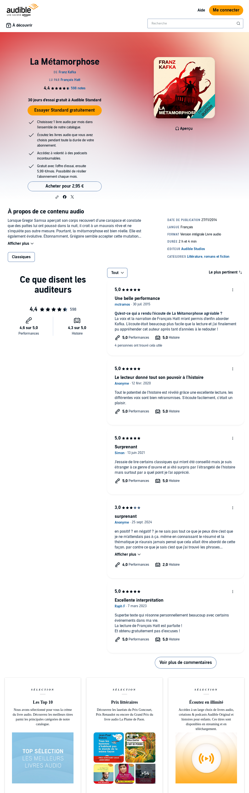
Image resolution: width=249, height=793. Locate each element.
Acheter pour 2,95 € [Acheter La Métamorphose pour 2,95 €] (64, 186)
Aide (201, 10)
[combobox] (195, 23)
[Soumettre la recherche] (239, 23)
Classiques (21, 257)
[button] (57, 197)
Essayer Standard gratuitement (64, 110)
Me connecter (226, 10)
